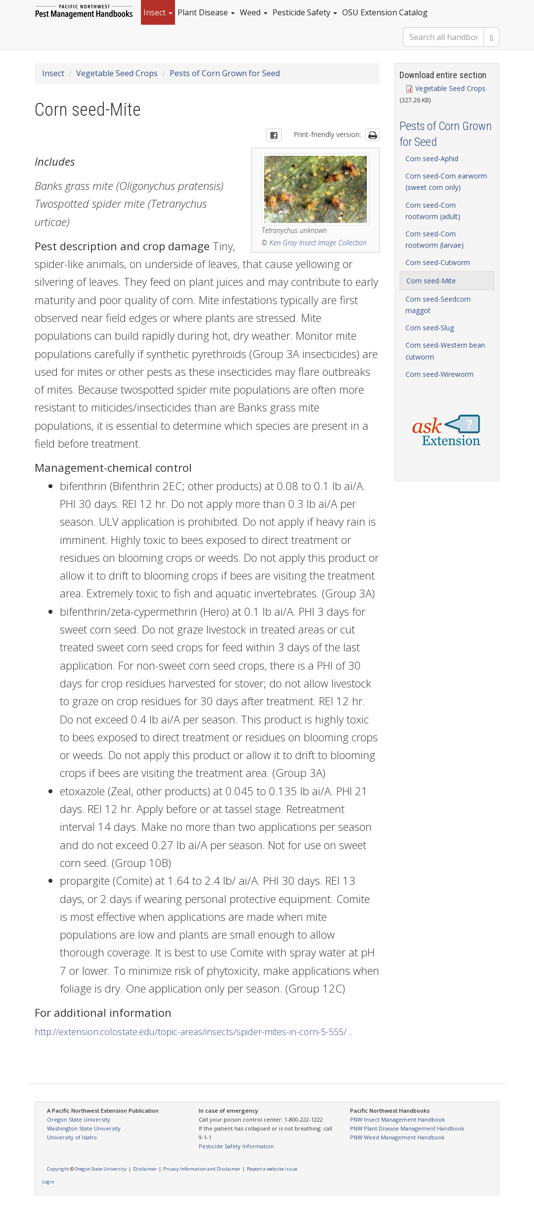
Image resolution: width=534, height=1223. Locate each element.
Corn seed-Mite (431, 280)
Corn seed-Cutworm (437, 262)
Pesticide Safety (304, 12)
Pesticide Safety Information (236, 1146)
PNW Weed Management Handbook (397, 1137)
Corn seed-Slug (429, 327)
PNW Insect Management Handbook (397, 1119)
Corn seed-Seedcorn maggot (438, 304)
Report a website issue (272, 1169)
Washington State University (84, 1128)
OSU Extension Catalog (385, 12)
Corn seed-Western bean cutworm (445, 350)
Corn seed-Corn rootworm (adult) (432, 210)
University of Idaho (72, 1137)
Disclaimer (145, 1169)
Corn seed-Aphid (431, 158)
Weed (253, 12)
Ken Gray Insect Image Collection (318, 242)
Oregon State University (78, 1119)
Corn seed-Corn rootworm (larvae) (434, 239)
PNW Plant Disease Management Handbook (407, 1128)
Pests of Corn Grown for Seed (225, 73)
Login (48, 1181)
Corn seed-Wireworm (439, 374)
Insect (158, 12)
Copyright (58, 1169)
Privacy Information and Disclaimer (201, 1169)
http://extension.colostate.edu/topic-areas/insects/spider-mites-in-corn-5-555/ (191, 1032)
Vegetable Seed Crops (117, 73)
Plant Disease (206, 12)
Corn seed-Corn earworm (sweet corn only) (446, 181)
